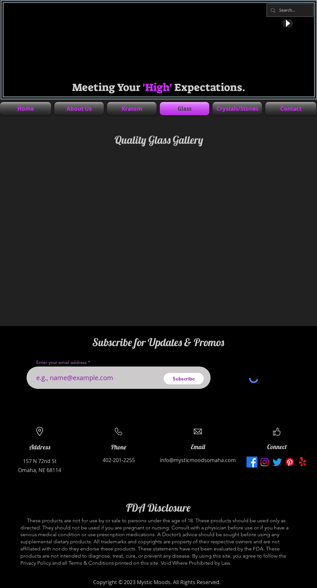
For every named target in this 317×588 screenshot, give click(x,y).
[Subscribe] (184, 378)
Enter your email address (61, 362)
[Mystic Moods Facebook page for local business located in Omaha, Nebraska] (251, 462)
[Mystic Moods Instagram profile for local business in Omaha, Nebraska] (264, 462)
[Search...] (289, 10)
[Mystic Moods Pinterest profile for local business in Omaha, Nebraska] (289, 462)
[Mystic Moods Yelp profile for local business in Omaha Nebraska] (302, 462)
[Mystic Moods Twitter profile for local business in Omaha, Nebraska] (277, 462)
